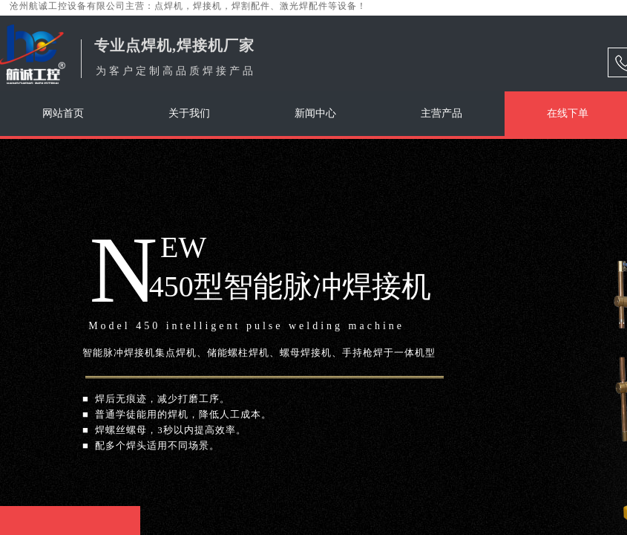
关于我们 (189, 113)
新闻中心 (315, 113)
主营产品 (441, 113)
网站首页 (63, 113)
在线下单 (567, 113)
